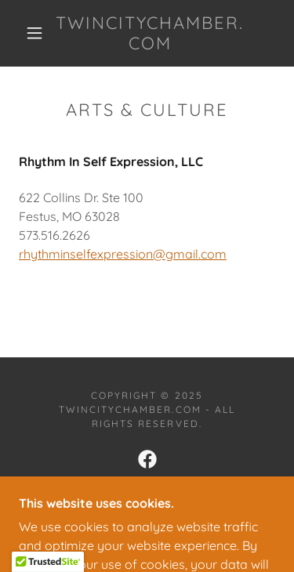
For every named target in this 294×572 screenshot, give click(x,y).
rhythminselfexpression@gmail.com (123, 254)
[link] (149, 33)
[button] (34, 33)
